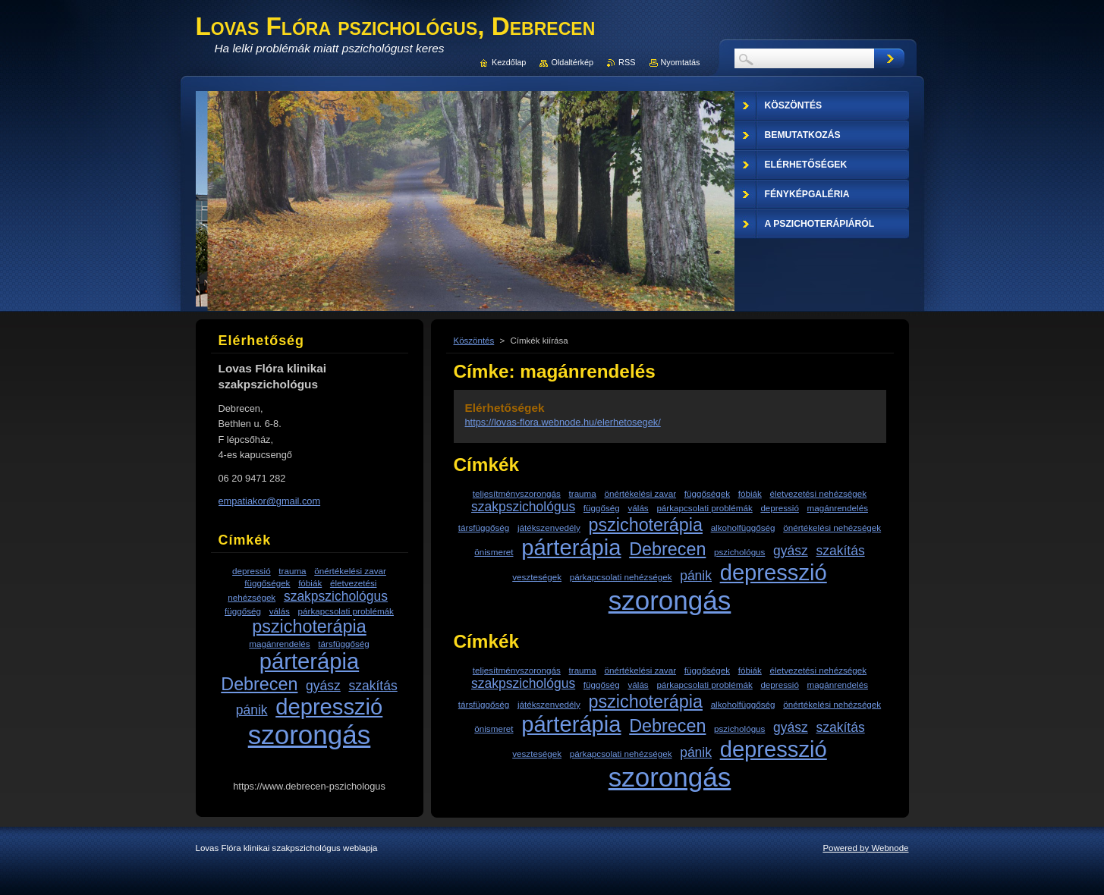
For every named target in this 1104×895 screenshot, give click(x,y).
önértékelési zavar (640, 493)
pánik (696, 575)
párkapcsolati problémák (704, 508)
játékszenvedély (548, 527)
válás (637, 508)
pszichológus (739, 552)
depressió (779, 508)
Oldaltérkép (572, 62)
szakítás (840, 550)
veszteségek (536, 577)
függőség (601, 508)
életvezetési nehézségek (818, 493)
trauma (582, 493)
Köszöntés (474, 340)
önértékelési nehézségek (832, 527)
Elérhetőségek (505, 407)
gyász (790, 550)
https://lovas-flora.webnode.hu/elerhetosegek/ (563, 422)
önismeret (493, 552)
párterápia (571, 547)
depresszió (773, 573)
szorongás (670, 600)
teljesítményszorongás (517, 493)
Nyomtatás (680, 62)
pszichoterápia (646, 525)
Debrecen (667, 549)
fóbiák (750, 493)
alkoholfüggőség (743, 527)
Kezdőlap (509, 62)
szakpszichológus (523, 506)
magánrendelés (837, 508)
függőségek (707, 493)
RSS (626, 62)
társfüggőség (483, 527)
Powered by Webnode (865, 848)
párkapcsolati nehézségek (621, 577)
